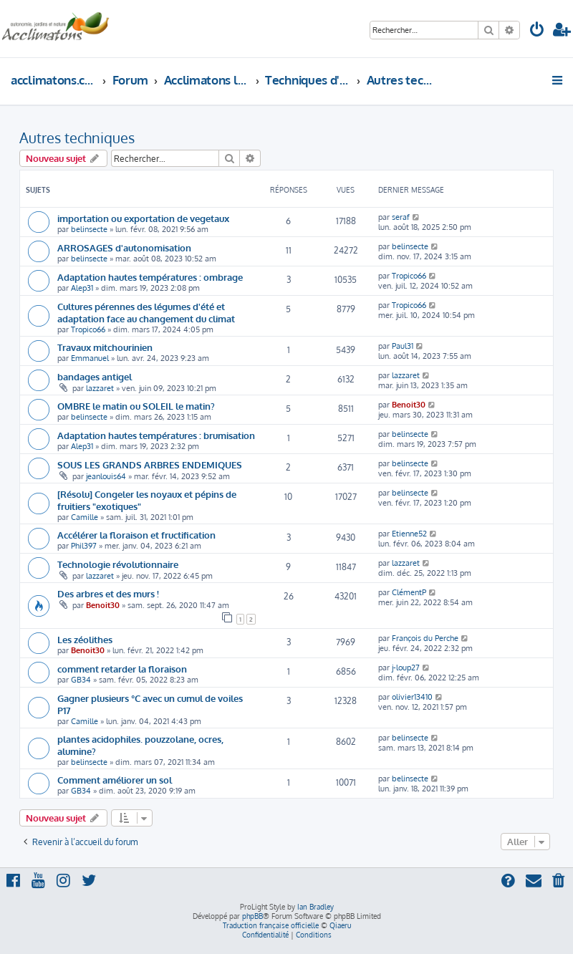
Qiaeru (340, 925)
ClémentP (409, 592)
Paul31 (402, 346)
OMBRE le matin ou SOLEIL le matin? (136, 406)
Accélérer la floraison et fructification (136, 535)
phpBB (252, 916)
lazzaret (100, 388)
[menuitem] (537, 31)
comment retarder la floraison (122, 668)
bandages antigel (94, 376)
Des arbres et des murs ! (108, 593)
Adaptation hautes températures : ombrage (150, 277)
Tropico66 (409, 276)
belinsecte (89, 229)
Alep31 (82, 288)
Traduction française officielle (271, 925)
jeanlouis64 (106, 476)
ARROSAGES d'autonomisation (124, 247)
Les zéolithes (84, 639)
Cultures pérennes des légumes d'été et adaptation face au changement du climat (146, 312)
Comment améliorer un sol (114, 780)
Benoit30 (408, 405)
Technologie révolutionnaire (117, 564)
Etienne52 (409, 534)
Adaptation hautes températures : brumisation (156, 435)
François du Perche (425, 638)
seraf (401, 217)
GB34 (81, 680)
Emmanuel (90, 358)
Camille (84, 517)
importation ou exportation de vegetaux (143, 218)
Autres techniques (77, 137)
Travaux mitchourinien (105, 347)
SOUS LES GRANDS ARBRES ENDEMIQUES (149, 464)
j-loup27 (406, 667)
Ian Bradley (315, 906)
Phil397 (84, 546)
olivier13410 (412, 697)
